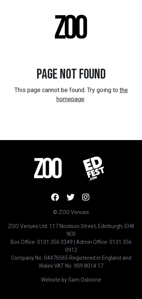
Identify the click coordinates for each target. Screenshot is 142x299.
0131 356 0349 (55, 242)
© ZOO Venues (71, 212)
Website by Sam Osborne (71, 280)
